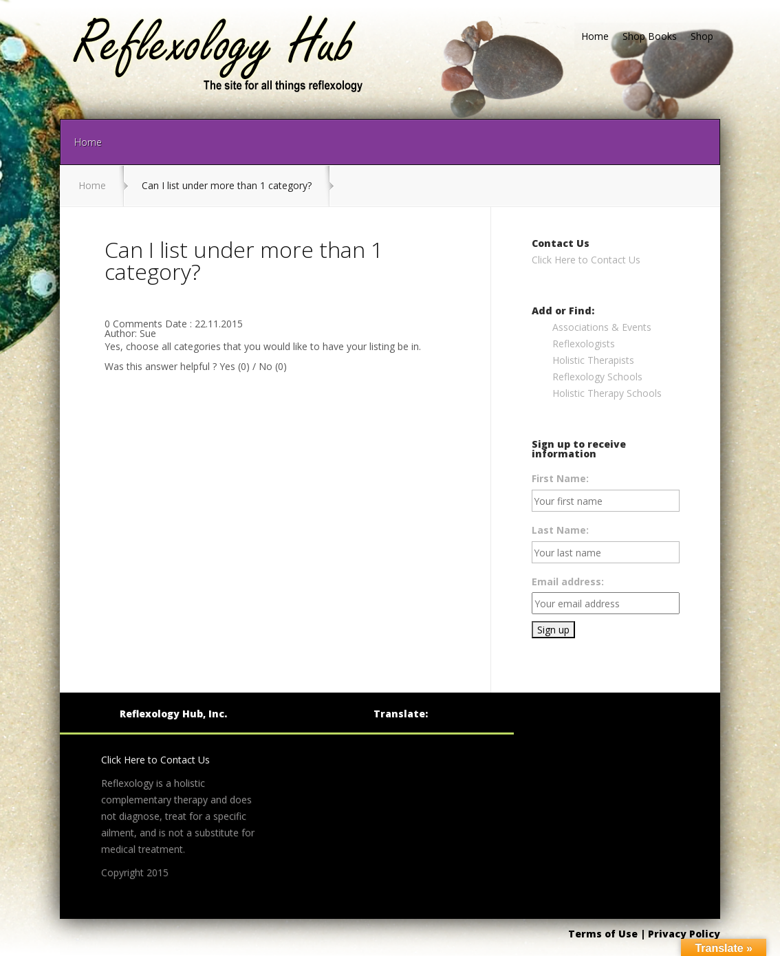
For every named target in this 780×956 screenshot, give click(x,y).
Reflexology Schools (597, 376)
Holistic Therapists (593, 360)
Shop (702, 36)
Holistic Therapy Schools (607, 393)
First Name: (560, 478)
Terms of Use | (608, 933)
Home (595, 36)
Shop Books (649, 36)
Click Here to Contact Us (586, 259)
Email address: (568, 581)
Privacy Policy (684, 933)
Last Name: (560, 529)
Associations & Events (601, 327)
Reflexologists (583, 343)
